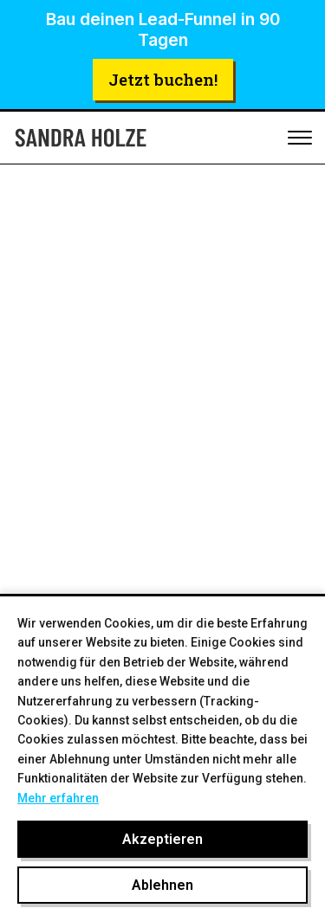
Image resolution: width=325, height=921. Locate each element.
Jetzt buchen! (163, 79)
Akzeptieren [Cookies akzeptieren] (162, 839)
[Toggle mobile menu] (300, 138)
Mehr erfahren (58, 798)
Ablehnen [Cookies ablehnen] (162, 885)
